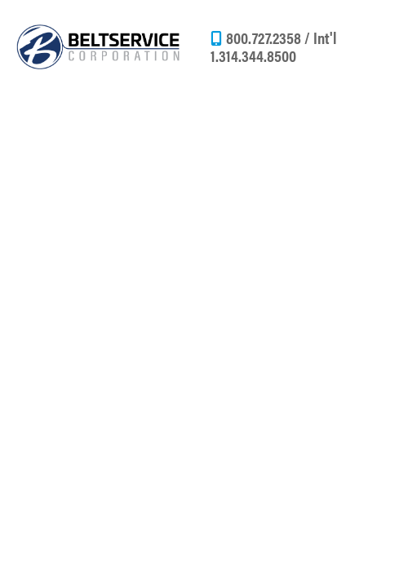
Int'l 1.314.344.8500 (274, 46)
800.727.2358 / (269, 37)
